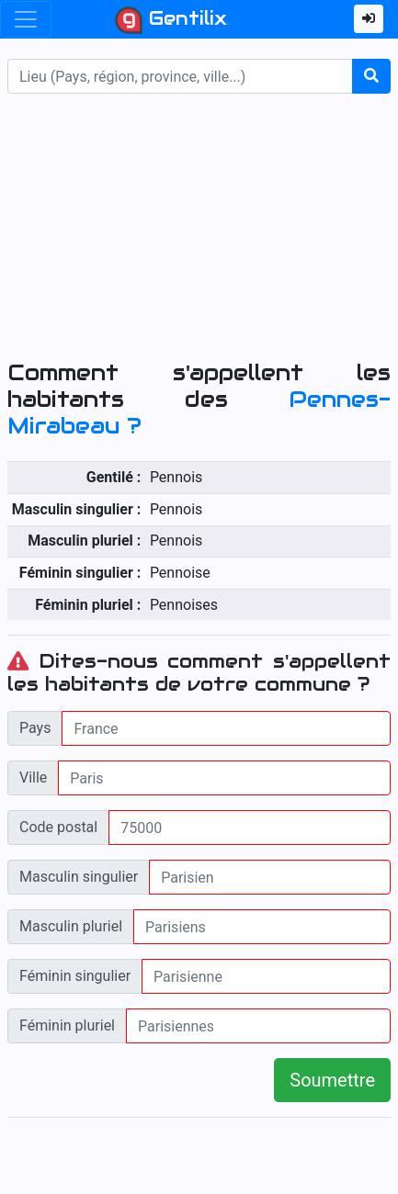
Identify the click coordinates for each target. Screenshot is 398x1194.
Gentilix (171, 20)
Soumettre (332, 1080)
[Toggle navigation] (25, 19)
